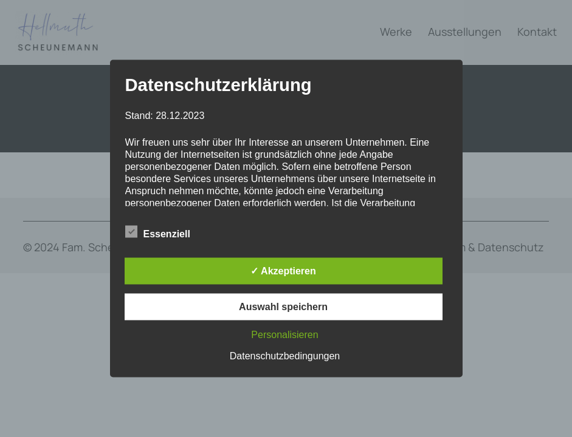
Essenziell (157, 232)
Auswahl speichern (283, 307)
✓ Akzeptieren (283, 271)
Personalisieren (284, 335)
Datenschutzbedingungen (285, 356)
